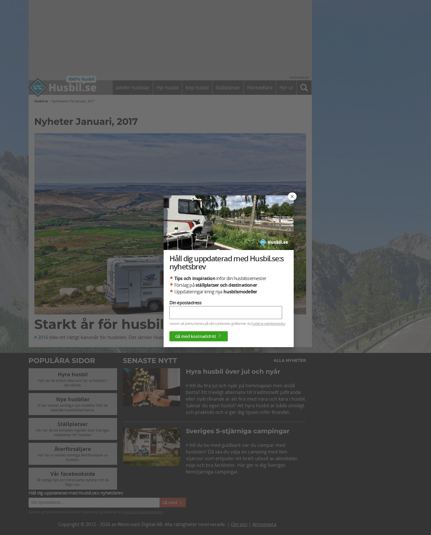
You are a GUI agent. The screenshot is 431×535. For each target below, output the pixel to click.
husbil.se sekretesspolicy (268, 323)
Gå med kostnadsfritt (198, 336)
